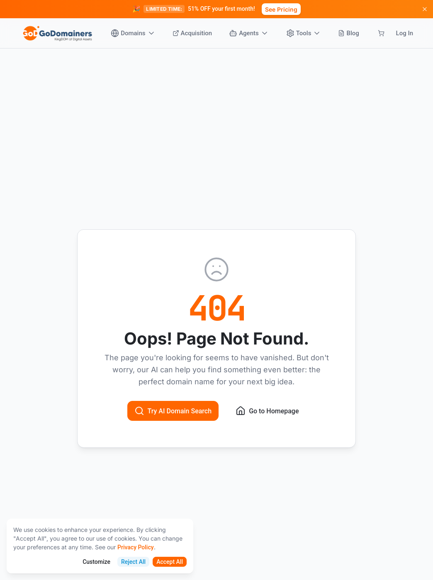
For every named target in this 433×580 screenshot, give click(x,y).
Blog (348, 33)
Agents (249, 33)
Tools (303, 33)
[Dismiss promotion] (425, 9)
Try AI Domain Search (173, 411)
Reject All (133, 561)
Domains (133, 33)
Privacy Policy (135, 547)
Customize (96, 561)
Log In (404, 33)
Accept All (169, 561)
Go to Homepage (267, 411)
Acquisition (192, 33)
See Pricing (281, 9)
